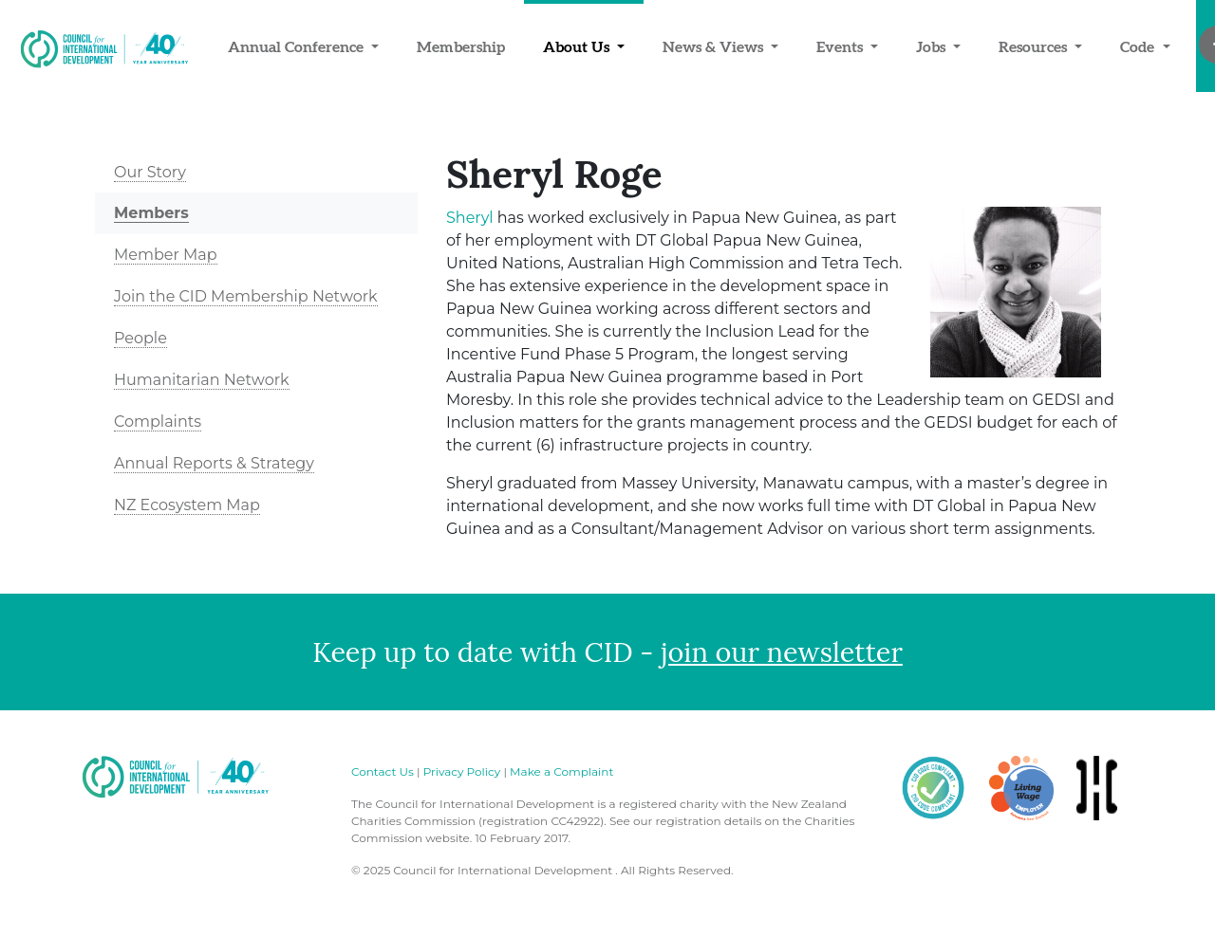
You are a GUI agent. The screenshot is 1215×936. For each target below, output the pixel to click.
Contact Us (382, 771)
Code (1139, 46)
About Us (578, 46)
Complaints (157, 422)
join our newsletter (782, 652)
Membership (461, 46)
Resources (1035, 46)
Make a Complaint (561, 771)
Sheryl (470, 218)
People (140, 338)
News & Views (715, 46)
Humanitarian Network (202, 380)
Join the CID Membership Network (246, 296)
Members (151, 213)
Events (841, 46)
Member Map (165, 255)
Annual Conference (297, 46)
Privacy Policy (462, 771)
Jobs (932, 46)
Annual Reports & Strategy (214, 463)
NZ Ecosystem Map (187, 505)
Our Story (150, 172)
